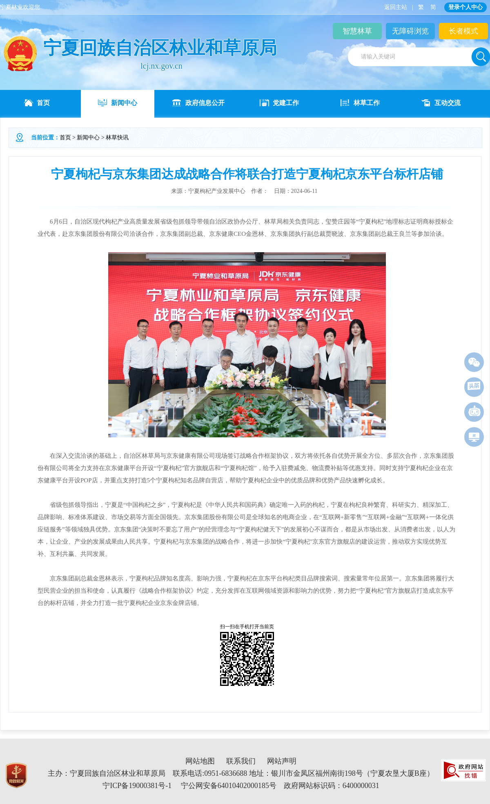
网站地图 (200, 761)
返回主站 (395, 7)
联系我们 (241, 761)
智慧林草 (357, 31)
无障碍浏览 (410, 31)
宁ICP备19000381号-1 (137, 786)
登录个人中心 (465, 7)
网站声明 (281, 761)
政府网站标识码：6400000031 (331, 786)
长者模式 (463, 31)
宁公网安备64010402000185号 (228, 786)
